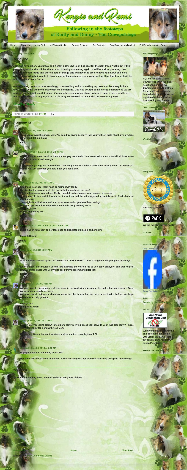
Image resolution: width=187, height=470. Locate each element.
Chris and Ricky (28, 152)
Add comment (21, 370)
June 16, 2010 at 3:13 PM (39, 130)
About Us (25, 45)
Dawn (23, 250)
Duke (22, 283)
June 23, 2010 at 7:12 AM (43, 348)
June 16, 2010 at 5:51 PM (55, 225)
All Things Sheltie (58, 45)
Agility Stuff (39, 45)
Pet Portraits (99, 45)
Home (13, 45)
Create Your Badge (150, 291)
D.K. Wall (25, 348)
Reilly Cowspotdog (150, 249)
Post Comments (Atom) (39, 455)
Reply (23, 142)
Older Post (127, 450)
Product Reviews (80, 45)
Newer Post (19, 450)
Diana (23, 130)
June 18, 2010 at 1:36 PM (39, 320)
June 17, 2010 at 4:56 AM (39, 283)
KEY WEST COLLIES (31, 225)
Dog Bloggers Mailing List (122, 45)
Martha (24, 182)
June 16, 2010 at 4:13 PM (41, 182)
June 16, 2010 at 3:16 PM (50, 152)
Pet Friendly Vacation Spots (152, 45)
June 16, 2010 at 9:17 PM (39, 250)
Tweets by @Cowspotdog (156, 302)
